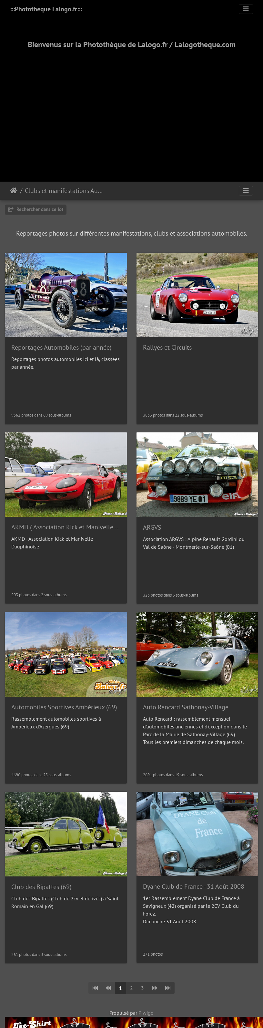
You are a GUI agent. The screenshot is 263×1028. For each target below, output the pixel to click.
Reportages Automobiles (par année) (61, 347)
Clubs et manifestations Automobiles (65, 190)
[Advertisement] (131, 107)
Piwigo (146, 1013)
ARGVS (152, 527)
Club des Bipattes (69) (41, 887)
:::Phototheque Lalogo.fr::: (46, 9)
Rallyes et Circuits (167, 347)
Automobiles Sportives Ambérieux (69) (64, 707)
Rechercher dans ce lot (35, 209)
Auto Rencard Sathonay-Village (185, 707)
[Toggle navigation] (246, 9)
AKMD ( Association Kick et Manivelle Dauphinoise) (81, 527)
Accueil (13, 191)
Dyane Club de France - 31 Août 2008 (193, 886)
